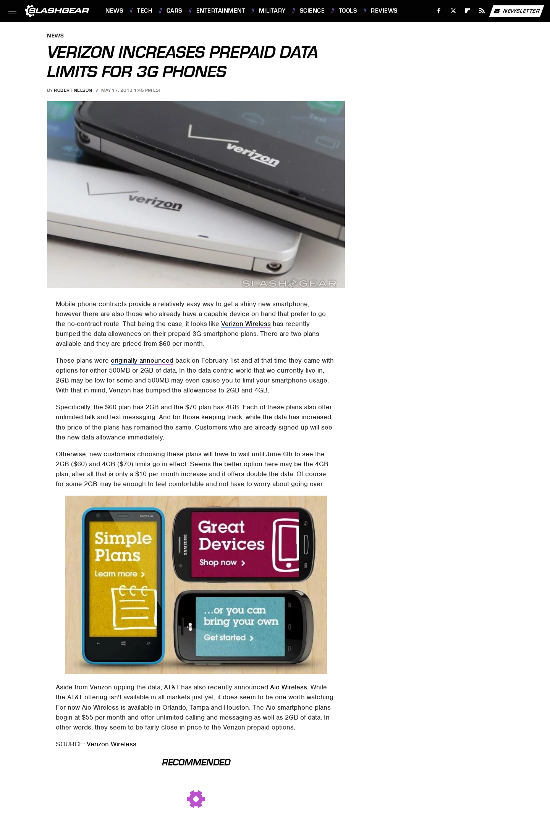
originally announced (142, 360)
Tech (144, 10)
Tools (348, 10)
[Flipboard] (467, 11)
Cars (174, 10)
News (114, 10)
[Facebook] (439, 11)
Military (272, 10)
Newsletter (516, 11)
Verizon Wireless (246, 323)
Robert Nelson (73, 90)
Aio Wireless (288, 687)
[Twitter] (453, 11)
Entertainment (220, 10)
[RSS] (482, 11)
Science (312, 10)
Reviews (384, 10)
